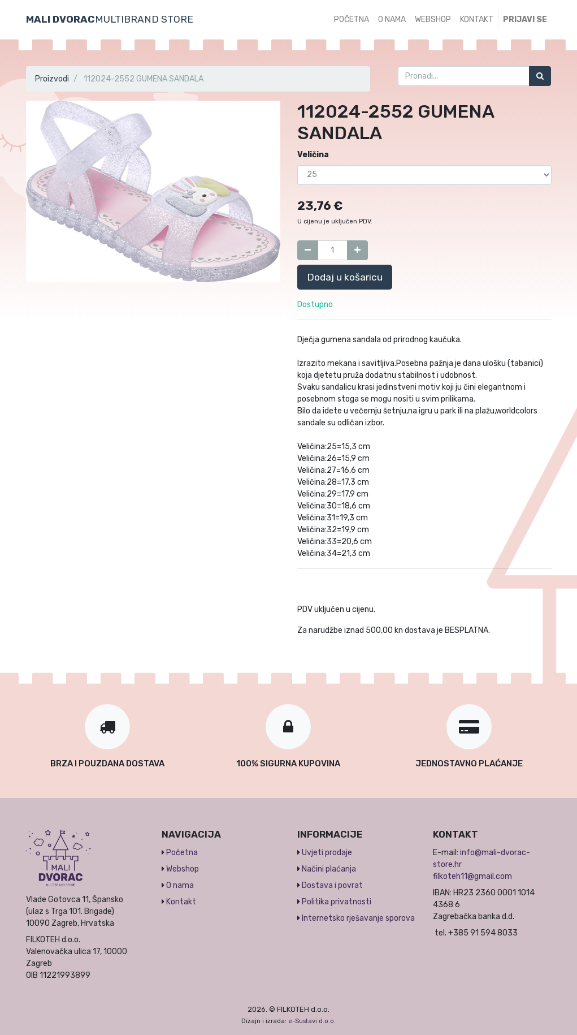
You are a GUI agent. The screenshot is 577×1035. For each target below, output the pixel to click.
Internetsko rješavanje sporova (358, 918)
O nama (180, 885)
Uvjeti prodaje (327, 852)
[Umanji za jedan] (307, 250)
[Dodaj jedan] (357, 250)
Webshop (182, 869)
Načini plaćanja (329, 869)
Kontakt (181, 902)
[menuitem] (351, 19)
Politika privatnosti (336, 902)
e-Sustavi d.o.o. (312, 1021)
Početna (182, 852)
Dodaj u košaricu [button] (345, 277)
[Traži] (540, 76)
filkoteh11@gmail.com (472, 876)
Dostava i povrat (332, 885)
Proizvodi (52, 79)
